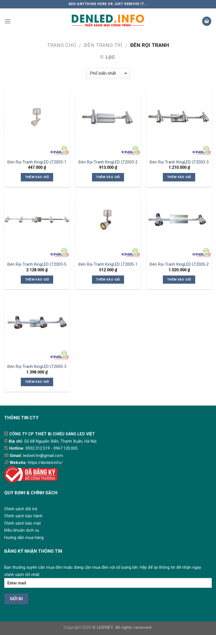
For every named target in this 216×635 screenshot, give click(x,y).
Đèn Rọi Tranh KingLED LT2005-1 (108, 264)
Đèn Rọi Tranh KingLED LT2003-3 (179, 162)
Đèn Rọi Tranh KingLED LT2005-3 (36, 366)
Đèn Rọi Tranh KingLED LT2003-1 (36, 162)
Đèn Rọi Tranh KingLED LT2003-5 (36, 264)
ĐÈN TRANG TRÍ (103, 45)
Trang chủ (61, 45)
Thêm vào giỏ (37, 177)
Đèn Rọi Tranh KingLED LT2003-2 (108, 162)
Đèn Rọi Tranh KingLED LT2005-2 (179, 264)
